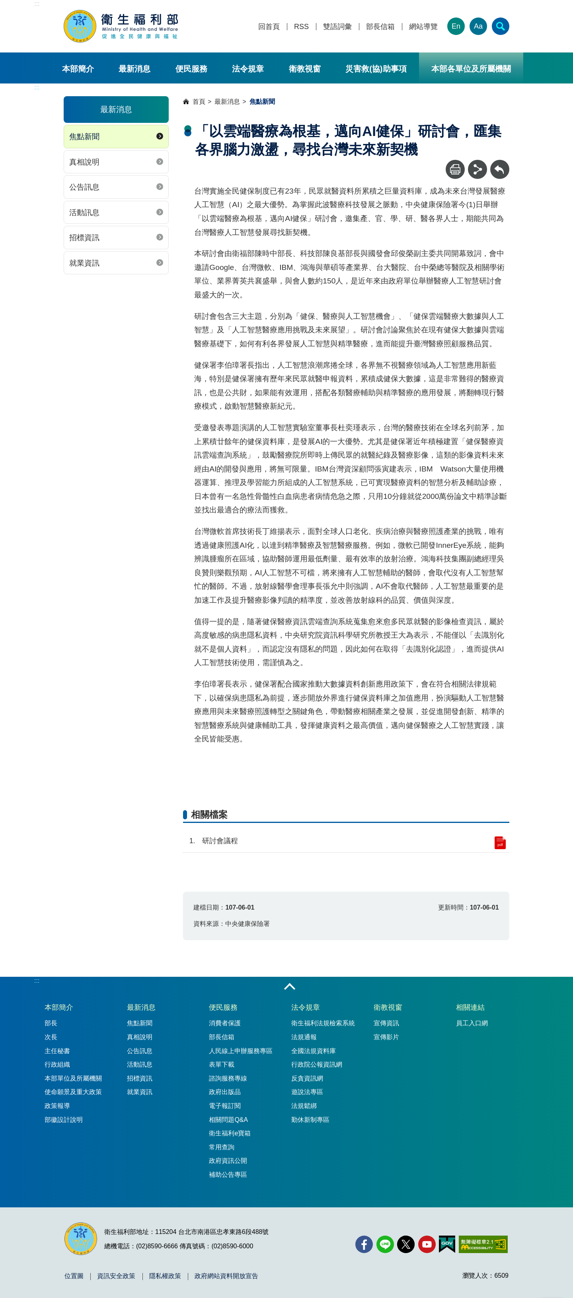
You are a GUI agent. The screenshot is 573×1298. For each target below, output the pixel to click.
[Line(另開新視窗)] (385, 1244)
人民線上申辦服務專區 (241, 1051)
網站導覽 (423, 27)
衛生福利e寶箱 (230, 1133)
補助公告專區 (228, 1174)
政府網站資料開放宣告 (226, 1276)
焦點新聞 (84, 136)
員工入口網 (472, 1023)
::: (36, 3)
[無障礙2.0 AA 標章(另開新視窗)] (483, 1244)
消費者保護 (225, 1023)
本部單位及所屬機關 (73, 1078)
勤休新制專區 (310, 1119)
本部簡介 (78, 68)
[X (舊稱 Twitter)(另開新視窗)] (406, 1244)
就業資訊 (84, 263)
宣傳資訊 (386, 1023)
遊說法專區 (307, 1091)
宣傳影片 (386, 1037)
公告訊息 (84, 187)
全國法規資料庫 (313, 1051)
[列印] (455, 169)
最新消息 (134, 68)
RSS (301, 27)
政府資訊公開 (228, 1160)
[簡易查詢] (500, 26)
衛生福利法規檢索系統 (323, 1023)
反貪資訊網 (307, 1078)
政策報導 (57, 1105)
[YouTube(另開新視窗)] (427, 1244)
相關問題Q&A (228, 1119)
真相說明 (84, 162)
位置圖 (74, 1276)
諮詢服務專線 (228, 1078)
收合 (290, 987)
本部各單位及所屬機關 (471, 68)
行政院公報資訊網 (316, 1064)
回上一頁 (499, 163)
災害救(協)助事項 (375, 68)
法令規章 (248, 68)
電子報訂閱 (225, 1105)
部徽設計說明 (64, 1119)
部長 (51, 1023)
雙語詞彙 (337, 27)
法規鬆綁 (304, 1105)
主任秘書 (57, 1051)
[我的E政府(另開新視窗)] (447, 1244)
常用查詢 (221, 1147)
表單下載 (221, 1064)
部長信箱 (380, 27)
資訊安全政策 (116, 1276)
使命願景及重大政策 (73, 1091)
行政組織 (57, 1064)
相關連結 (470, 1007)
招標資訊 (84, 237)
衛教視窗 (305, 68)
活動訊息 (84, 212)
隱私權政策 (165, 1276)
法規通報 (304, 1037)
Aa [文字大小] (478, 26)
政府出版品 (225, 1091)
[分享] (477, 169)
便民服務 (191, 68)
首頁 (199, 101)
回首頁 (269, 27)
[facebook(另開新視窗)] (364, 1244)
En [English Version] (456, 26)
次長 (51, 1037)
